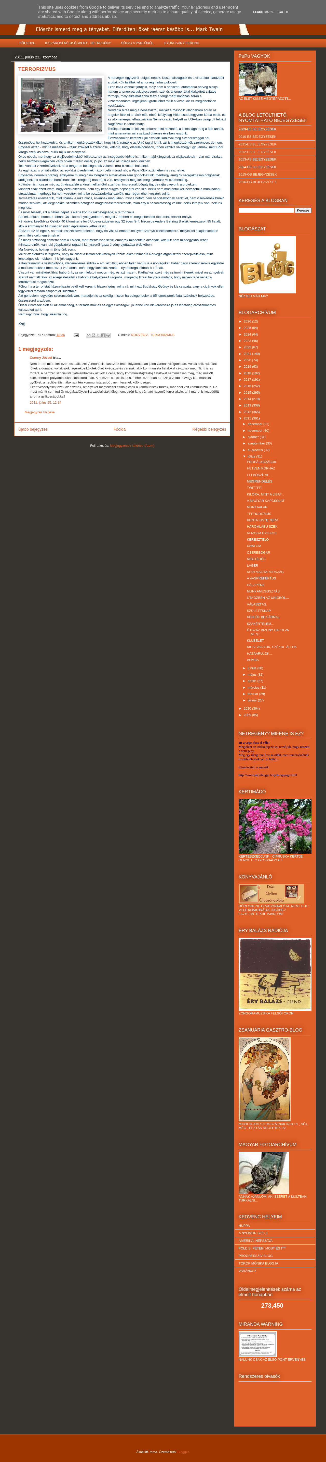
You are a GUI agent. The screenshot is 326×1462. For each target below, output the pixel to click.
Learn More (263, 12)
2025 (248, 328)
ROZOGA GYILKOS (261, 533)
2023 (248, 341)
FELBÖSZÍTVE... (259, 475)
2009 (248, 715)
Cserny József (41, 358)
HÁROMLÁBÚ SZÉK (262, 526)
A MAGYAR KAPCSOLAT (265, 501)
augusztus (256, 450)
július (252, 456)
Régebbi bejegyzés (209, 429)
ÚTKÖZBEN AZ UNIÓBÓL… (268, 598)
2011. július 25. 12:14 (45, 402)
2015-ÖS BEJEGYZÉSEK (258, 174)
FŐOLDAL (27, 43)
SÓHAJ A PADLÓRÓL (137, 43)
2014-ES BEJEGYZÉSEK (257, 167)
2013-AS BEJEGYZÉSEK (257, 159)
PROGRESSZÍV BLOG (256, 1256)
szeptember (257, 443)
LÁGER (252, 565)
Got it (284, 12)
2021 (248, 354)
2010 (248, 708)
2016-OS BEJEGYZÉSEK (258, 182)
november (255, 430)
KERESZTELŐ (258, 539)
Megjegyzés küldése (40, 412)
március (254, 687)
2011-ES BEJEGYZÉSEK (257, 144)
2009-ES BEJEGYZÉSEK (257, 129)
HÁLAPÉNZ (255, 585)
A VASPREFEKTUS (261, 578)
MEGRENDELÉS (259, 481)
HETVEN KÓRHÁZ (261, 468)
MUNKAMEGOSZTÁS (263, 591)
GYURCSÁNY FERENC (181, 43)
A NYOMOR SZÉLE (253, 1233)
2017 (248, 379)
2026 (248, 321)
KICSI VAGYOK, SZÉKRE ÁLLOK (272, 647)
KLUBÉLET (255, 640)
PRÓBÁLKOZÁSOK (261, 462)
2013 (248, 405)
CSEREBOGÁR (258, 552)
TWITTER (254, 488)
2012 (248, 412)
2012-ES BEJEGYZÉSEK (257, 152)
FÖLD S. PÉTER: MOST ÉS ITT (262, 1248)
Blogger (183, 1452)
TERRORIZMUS (162, 335)
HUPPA (244, 1226)
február (253, 694)
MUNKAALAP (257, 507)
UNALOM (254, 546)
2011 (248, 418)
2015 (248, 392)
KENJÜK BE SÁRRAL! (263, 617)
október (254, 437)
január (253, 700)
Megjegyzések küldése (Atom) (132, 446)
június (252, 668)
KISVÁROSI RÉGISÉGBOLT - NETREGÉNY (78, 43)
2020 (248, 360)
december (255, 424)
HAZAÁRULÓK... (259, 653)
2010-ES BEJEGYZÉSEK (257, 137)
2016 (248, 386)
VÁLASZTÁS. (257, 604)
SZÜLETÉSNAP (259, 611)
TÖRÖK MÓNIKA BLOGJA (258, 1263)
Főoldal (120, 429)
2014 (248, 399)
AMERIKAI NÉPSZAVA (256, 1241)
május (252, 674)
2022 (248, 347)
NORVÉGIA (139, 335)
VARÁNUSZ (247, 1271)
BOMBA (253, 660)
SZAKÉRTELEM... (260, 624)
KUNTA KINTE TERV (262, 520)
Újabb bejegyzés (33, 429)
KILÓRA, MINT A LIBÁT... (265, 494)
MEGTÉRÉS (256, 559)
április (252, 681)
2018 (248, 373)
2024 (248, 334)
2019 (248, 366)
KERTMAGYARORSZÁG (265, 572)
